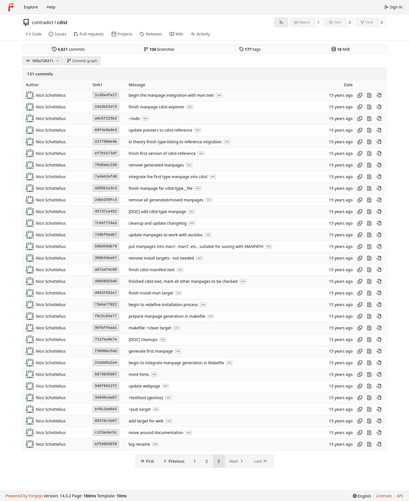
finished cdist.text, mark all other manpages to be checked (183, 281)
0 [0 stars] (350, 22)
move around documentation (156, 432)
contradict (42, 22)
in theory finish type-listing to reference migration (175, 141)
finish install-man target (151, 293)
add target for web (146, 421)
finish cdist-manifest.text (151, 269)
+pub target (140, 409)
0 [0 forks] (382, 22)
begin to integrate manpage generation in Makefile (176, 362)
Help (51, 7)
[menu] (362, 496)
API (400, 495)
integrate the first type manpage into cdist (168, 176)
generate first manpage (151, 351)
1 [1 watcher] (319, 22)
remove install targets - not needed (161, 258)
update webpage (144, 386)
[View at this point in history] (379, 95)
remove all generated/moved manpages (166, 200)
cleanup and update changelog (158, 223)
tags (249, 49)
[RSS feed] (281, 22)
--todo (134, 118)
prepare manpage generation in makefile (167, 316)
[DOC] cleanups (143, 339)
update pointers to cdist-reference (160, 130)
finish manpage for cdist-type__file (161, 188)
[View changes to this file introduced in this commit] (369, 95)
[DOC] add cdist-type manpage (157, 211)
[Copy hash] (360, 95)
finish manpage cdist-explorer (156, 107)
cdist (62, 22)
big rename (139, 444)
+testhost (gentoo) (146, 397)
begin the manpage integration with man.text (171, 95)
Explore (31, 7)
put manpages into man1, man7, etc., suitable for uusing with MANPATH (196, 246)
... (219, 95)
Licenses (384, 495)
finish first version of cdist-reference (162, 153)
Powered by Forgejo (24, 495)
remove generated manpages (156, 165)
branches (159, 49)
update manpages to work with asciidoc (166, 234)
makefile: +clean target (150, 328)
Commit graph (82, 60)
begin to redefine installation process (163, 304)
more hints (139, 374)
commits (68, 49)
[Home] (11, 7)
